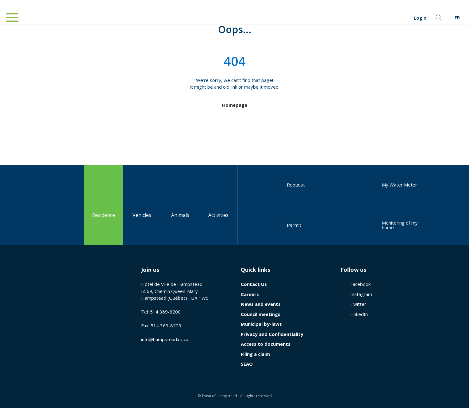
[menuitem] (457, 17)
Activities (218, 204)
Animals (180, 204)
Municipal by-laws (261, 324)
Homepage (234, 105)
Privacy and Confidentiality (272, 334)
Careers (250, 294)
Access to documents (265, 344)
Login (402, 17)
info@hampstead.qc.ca (164, 339)
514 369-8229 (166, 325)
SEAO (247, 364)
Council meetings (260, 314)
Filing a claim (255, 354)
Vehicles (142, 204)
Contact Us (254, 284)
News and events (261, 304)
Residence (103, 204)
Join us (150, 269)
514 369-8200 (165, 312)
